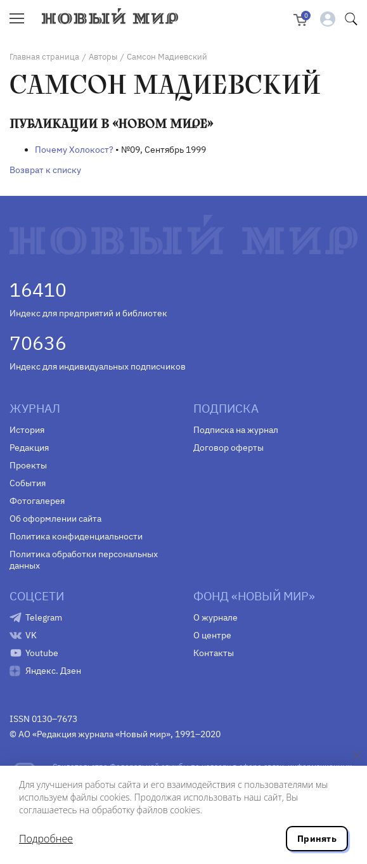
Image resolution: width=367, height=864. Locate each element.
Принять (317, 838)
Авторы (103, 56)
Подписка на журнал (235, 429)
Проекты (28, 465)
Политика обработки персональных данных (84, 559)
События (28, 483)
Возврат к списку (45, 170)
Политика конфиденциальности (76, 536)
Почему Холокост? (74, 149)
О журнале (215, 617)
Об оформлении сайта (55, 518)
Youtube (41, 653)
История (27, 429)
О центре (212, 635)
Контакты (213, 653)
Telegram (43, 617)
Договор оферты (228, 447)
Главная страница (44, 56)
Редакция (29, 447)
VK (31, 635)
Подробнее (46, 838)
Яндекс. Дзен (53, 670)
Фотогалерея (37, 500)
